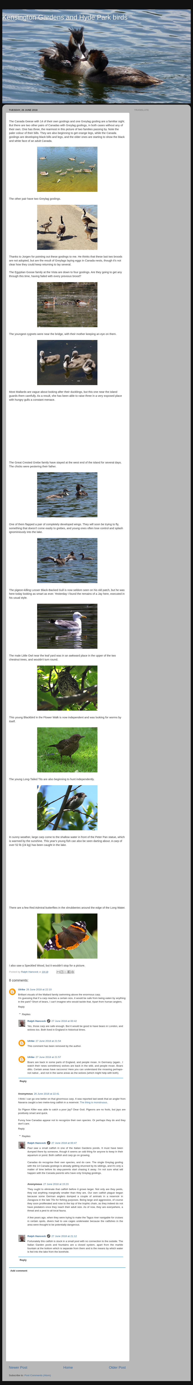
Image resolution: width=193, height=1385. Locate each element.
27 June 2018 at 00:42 (64, 1021)
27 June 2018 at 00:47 (64, 1143)
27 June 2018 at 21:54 (48, 1041)
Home (68, 1367)
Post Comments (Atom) (38, 1375)
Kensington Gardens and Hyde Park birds (64, 17)
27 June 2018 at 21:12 (64, 1236)
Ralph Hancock (37, 1021)
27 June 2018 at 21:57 (48, 1057)
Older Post (117, 1367)
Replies (26, 1014)
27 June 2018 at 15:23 (56, 1184)
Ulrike (21, 989)
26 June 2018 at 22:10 (39, 989)
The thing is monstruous (93, 1102)
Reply (21, 1006)
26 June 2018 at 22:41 (46, 1093)
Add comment (18, 1270)
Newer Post (18, 1367)
